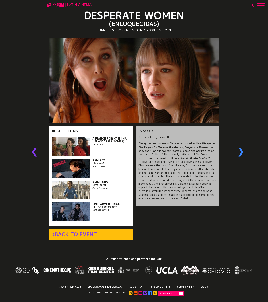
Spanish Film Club (69, 286)
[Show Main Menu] (261, 4)
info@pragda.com (115, 292)
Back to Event (76, 234)
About (205, 286)
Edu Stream (136, 286)
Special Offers (161, 286)
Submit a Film (186, 286)
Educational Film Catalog (105, 286)
